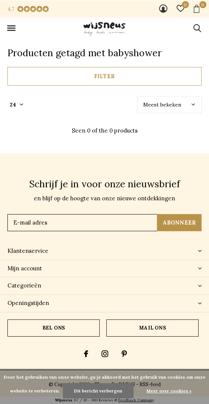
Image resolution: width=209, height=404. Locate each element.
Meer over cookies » (169, 391)
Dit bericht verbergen (98, 391)
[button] (11, 28)
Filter (104, 76)
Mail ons (152, 328)
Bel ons (53, 328)
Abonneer (179, 222)
